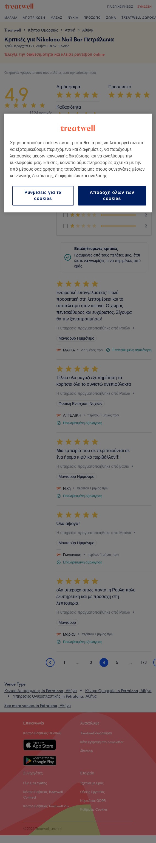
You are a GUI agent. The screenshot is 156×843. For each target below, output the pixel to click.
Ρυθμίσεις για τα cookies (43, 195)
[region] (78, 163)
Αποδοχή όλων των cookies (112, 195)
